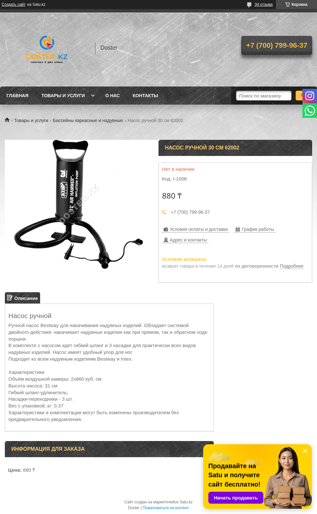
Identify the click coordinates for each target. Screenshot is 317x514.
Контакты (145, 95)
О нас (112, 95)
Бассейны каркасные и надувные (88, 120)
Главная (17, 95)
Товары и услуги (63, 95)
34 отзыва (264, 4)
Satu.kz (186, 502)
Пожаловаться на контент (166, 508)
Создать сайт (14, 4)
